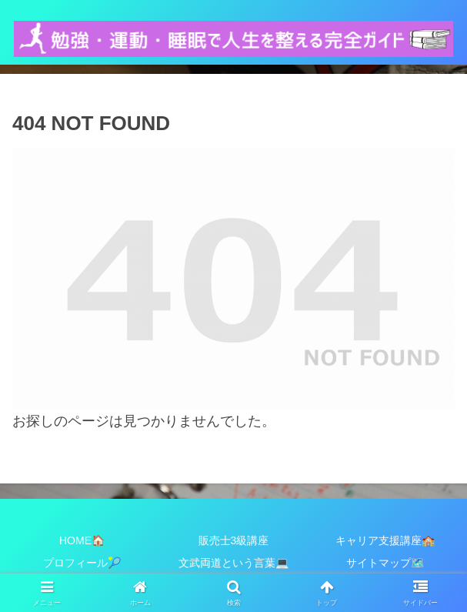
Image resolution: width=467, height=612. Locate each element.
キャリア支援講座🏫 (385, 540)
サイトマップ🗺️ (385, 563)
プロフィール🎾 (82, 563)
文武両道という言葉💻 (233, 563)
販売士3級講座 (233, 540)
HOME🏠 (82, 540)
